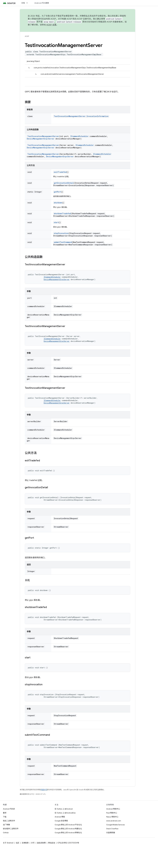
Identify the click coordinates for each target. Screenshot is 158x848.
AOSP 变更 (51, 25)
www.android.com (113, 821)
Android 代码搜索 (41, 3)
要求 (4, 813)
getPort (57, 192)
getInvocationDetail (64, 183)
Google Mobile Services (115, 825)
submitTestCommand (63, 242)
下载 (4, 817)
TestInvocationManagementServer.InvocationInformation (81, 116)
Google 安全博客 (61, 821)
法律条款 (25, 843)
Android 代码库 (9, 809)
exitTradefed (60, 172)
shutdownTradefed (62, 213)
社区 (17, 843)
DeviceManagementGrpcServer (40, 139)
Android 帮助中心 (113, 809)
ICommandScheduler (79, 136)
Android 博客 (60, 817)
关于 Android (8, 843)
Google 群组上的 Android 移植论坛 (68, 832)
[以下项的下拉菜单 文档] (28, 3)
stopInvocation (61, 233)
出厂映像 (6, 825)
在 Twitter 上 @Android (64, 809)
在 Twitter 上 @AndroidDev (65, 813)
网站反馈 (51, 843)
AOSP (27, 36)
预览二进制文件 (9, 821)
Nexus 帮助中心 (112, 817)
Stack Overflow (112, 829)
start (56, 222)
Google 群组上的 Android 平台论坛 (68, 825)
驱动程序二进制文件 (11, 829)
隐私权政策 (41, 843)
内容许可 (44, 790)
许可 (33, 843)
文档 (23, 3)
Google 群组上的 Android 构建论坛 (68, 829)
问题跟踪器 (110, 832)
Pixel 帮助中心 (111, 813)
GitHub (6, 832)
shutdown (58, 202)
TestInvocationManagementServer (43, 136)
